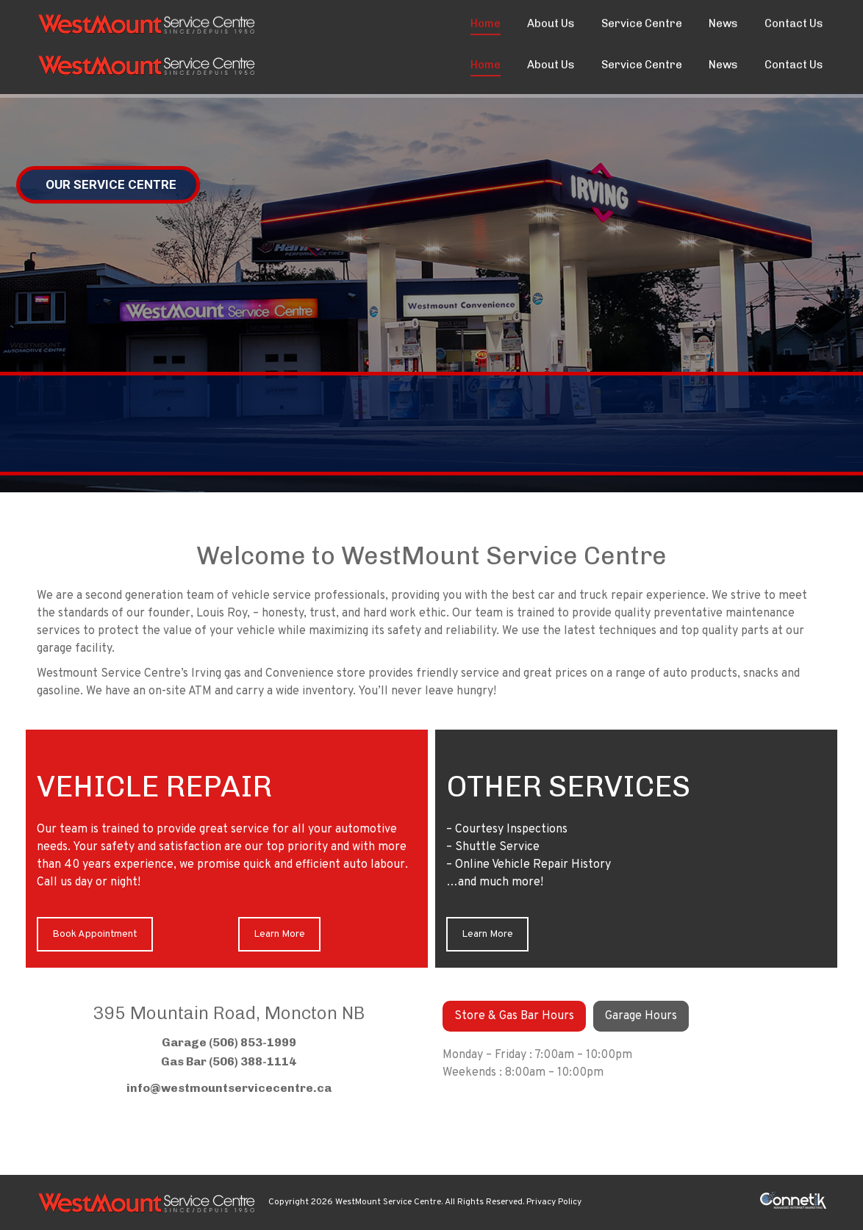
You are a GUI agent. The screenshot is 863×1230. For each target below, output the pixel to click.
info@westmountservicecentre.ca (229, 1088)
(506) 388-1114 (252, 1061)
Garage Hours (641, 1016)
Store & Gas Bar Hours (514, 1016)
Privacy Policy (553, 1202)
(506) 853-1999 (77, 17)
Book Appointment (94, 934)
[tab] (514, 1016)
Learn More (279, 934)
